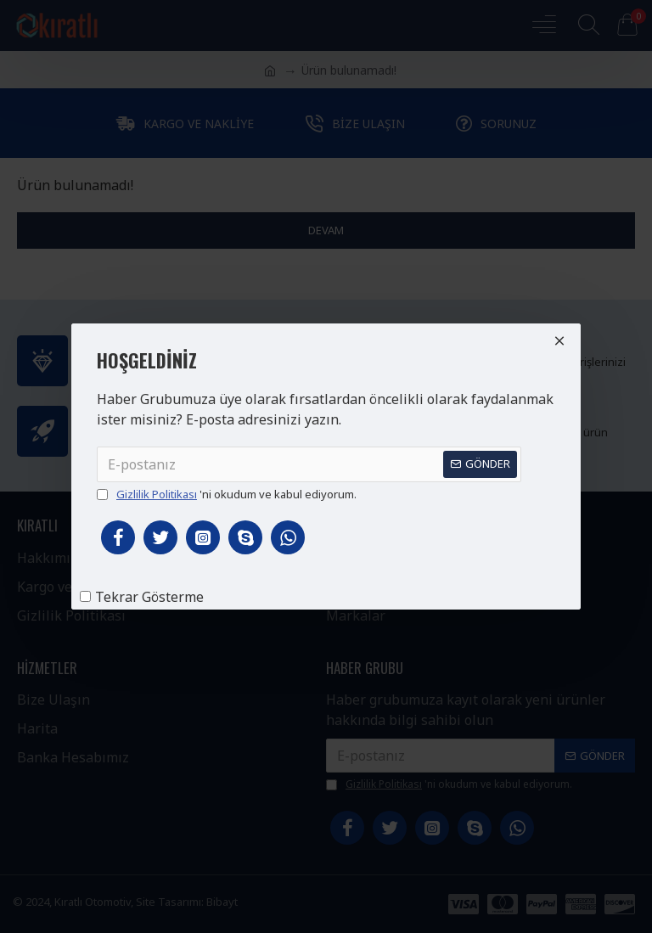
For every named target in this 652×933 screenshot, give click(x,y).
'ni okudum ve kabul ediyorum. (227, 494)
